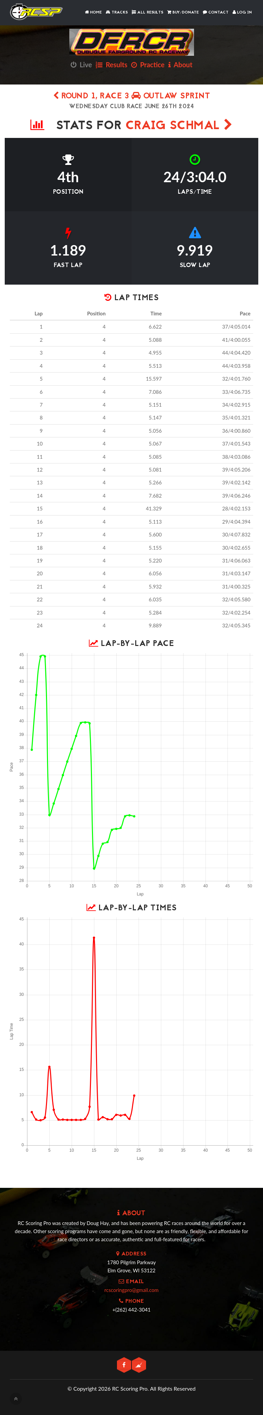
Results (111, 65)
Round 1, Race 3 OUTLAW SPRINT (131, 96)
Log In (242, 12)
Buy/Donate (183, 12)
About (180, 65)
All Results (147, 12)
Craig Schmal (179, 126)
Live (81, 65)
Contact (216, 12)
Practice (148, 65)
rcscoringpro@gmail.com (131, 1290)
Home (93, 12)
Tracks (117, 12)
